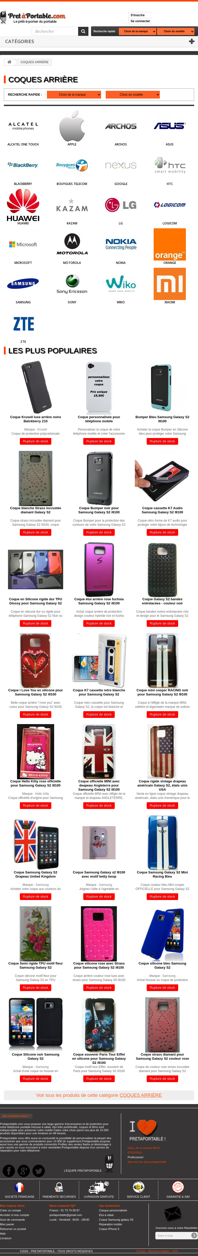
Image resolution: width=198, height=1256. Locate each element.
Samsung (23, 302)
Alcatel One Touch (23, 144)
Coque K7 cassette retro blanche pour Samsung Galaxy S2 (99, 692)
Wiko (121, 302)
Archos (121, 144)
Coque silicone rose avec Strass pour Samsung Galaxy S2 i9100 (99, 965)
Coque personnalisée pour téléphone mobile (99, 419)
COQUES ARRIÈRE (141, 1095)
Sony (72, 302)
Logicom (170, 223)
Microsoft (23, 263)
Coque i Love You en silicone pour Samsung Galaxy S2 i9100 (35, 692)
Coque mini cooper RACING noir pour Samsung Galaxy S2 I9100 (162, 692)
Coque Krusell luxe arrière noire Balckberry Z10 (35, 419)
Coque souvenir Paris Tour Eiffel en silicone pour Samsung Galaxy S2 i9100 (99, 1058)
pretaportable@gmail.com (66, 1215)
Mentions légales (159, 1251)
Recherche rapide (104, 31)
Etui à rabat (106, 1215)
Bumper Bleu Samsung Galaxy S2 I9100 (162, 419)
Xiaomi (169, 302)
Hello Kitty (42, 794)
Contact (141, 1251)
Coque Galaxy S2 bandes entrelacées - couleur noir (162, 601)
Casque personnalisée (113, 1210)
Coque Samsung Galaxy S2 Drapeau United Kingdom (35, 874)
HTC (170, 184)
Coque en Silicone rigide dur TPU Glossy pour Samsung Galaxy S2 (35, 601)
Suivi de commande (12, 1219)
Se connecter (140, 21)
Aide (3, 1233)
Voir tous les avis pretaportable (147, 1161)
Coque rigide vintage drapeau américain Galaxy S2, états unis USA (162, 785)
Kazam (72, 223)
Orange (169, 263)
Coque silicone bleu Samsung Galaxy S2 (162, 965)
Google (120, 184)
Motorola (72, 263)
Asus (170, 144)
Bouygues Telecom (72, 184)
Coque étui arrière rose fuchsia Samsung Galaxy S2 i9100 (98, 601)
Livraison (5, 1238)
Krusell (42, 429)
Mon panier (7, 1224)
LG (121, 223)
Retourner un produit (13, 1228)
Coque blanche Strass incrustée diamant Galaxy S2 (35, 510)
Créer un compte (10, 1210)
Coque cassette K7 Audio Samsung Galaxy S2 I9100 (162, 510)
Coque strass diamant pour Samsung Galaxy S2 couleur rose (162, 1056)
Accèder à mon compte (14, 1215)
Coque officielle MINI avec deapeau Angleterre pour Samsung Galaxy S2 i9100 (99, 785)
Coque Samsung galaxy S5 (116, 1219)
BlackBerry (23, 184)
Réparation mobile (110, 1224)
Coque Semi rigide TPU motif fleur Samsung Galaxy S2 (36, 965)
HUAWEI (23, 223)
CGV (175, 1251)
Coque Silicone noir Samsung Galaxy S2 (35, 1056)
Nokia (121, 263)
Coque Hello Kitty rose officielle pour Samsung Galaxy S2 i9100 (35, 783)
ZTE (23, 341)
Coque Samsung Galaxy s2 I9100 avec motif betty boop (99, 874)
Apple (72, 144)
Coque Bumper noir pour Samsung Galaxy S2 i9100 (99, 510)
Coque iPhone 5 (109, 1228)
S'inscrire (138, 15)
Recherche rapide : (25, 94)
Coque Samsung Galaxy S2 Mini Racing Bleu (162, 874)
